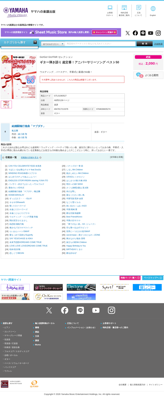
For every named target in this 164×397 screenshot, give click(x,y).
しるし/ (74, 170)
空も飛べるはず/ (77, 228)
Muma (38, 345)
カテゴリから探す (15, 42)
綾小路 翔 (22, 134)
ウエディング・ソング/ (23, 217)
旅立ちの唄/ (76, 242)
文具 (37, 336)
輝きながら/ (75, 238)
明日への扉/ (74, 184)
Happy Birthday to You (76, 246)
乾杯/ (14, 249)
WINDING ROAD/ (22, 173)
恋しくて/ (16, 253)
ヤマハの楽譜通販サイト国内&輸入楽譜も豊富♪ (61, 32)
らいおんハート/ (19, 231)
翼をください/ (75, 195)
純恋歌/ (16, 224)
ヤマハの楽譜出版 (28, 12)
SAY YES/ (21, 238)
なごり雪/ (73, 202)
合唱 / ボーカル (11, 355)
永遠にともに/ (19, 213)
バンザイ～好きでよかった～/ (26, 184)
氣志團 (15, 130)
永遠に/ (18, 209)
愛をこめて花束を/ (21, 235)
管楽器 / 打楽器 (11, 343)
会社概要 (122, 385)
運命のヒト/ (16, 188)
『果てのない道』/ (81, 224)
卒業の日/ (73, 220)
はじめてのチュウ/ (22, 177)
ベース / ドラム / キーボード (16, 363)
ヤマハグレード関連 (13, 335)
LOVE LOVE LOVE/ (28, 246)
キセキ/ (17, 202)
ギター (7, 359)
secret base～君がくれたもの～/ (83, 235)
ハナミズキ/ (74, 166)
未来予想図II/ (25, 242)
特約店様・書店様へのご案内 (115, 327)
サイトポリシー (156, 385)
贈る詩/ (71, 253)
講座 (37, 340)
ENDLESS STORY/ (28, 180)
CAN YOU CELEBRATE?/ (24, 166)
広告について (73, 323)
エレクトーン (10, 331)
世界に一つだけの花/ (78, 231)
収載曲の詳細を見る (30, 157)
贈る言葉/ (73, 213)
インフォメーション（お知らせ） (81, 327)
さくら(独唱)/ (77, 188)
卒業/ (71, 209)
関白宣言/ (18, 220)
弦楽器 (7, 339)
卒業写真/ (74, 198)
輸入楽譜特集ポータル (45, 323)
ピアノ (7, 327)
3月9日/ (75, 177)
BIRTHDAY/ (74, 249)
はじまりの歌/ (76, 180)
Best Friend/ (74, 217)
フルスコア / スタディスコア (16, 351)
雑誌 (37, 332)
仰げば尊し (71, 191)
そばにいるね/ (24, 170)
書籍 (37, 327)
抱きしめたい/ (77, 173)
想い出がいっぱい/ (76, 206)
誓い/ (17, 206)
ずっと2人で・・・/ (20, 198)
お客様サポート (109, 323)
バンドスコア (10, 367)
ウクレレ (8, 371)
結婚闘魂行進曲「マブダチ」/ (24, 191)
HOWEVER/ (16, 195)
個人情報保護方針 (137, 385)
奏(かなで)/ (21, 228)
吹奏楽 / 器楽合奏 (12, 347)
